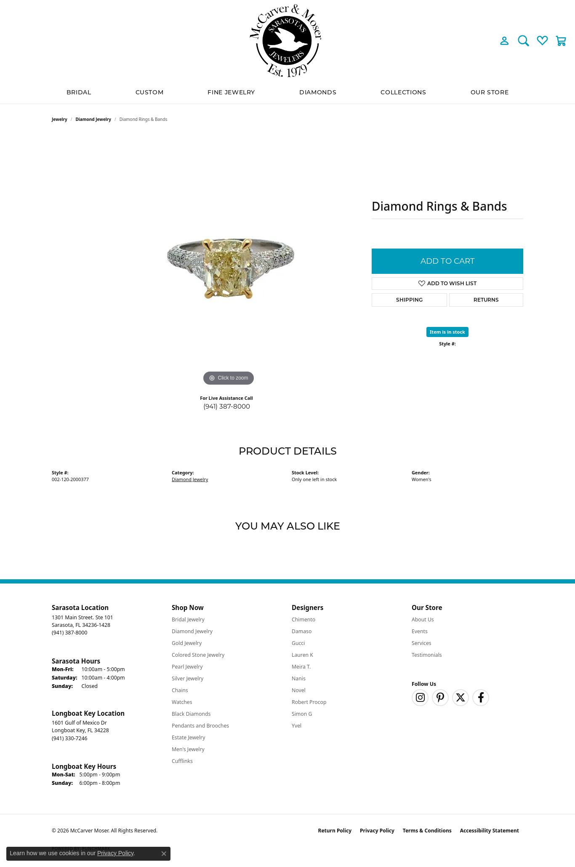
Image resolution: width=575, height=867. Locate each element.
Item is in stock (447, 332)
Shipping (409, 300)
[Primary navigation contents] (287, 92)
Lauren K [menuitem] (302, 654)
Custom (150, 92)
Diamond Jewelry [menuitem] (192, 631)
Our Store (490, 92)
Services (421, 643)
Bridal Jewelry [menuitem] (188, 619)
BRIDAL (79, 92)
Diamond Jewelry (94, 119)
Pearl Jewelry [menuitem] (187, 666)
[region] (228, 261)
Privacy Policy (377, 830)
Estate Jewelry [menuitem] (188, 737)
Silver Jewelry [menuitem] (187, 678)
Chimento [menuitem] (303, 619)
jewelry (59, 119)
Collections (403, 92)
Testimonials (427, 654)
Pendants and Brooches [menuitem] (200, 725)
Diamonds (317, 92)
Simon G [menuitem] (302, 713)
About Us (423, 619)
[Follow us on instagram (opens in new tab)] (420, 697)
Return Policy (335, 830)
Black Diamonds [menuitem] (191, 713)
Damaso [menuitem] (301, 631)
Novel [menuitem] (299, 690)
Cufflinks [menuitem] (182, 761)
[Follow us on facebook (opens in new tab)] (480, 697)
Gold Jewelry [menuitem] (187, 643)
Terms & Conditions (427, 830)
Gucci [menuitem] (298, 643)
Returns (486, 300)
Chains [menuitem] (180, 690)
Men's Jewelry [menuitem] (188, 749)
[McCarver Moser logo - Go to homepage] (287, 40)
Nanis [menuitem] (299, 678)
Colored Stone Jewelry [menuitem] (198, 654)
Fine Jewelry (231, 92)
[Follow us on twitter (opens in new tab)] (460, 697)
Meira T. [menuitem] (301, 666)
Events (420, 631)
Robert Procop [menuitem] (309, 702)
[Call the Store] (69, 632)
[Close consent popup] (163, 853)
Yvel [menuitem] (296, 725)
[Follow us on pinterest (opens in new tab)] (440, 697)
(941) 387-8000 (226, 406)
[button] (504, 40)
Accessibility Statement (489, 830)
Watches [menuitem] (182, 702)
